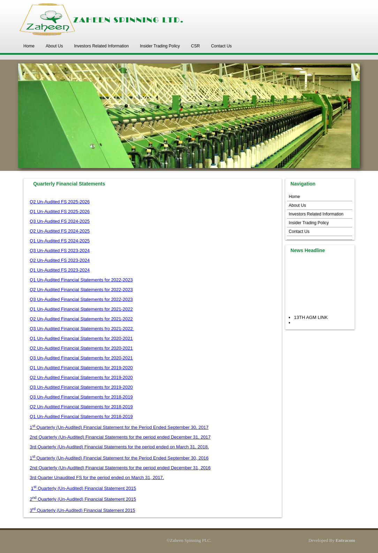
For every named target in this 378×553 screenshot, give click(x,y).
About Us (54, 46)
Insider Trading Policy (160, 46)
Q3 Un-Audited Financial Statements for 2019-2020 (81, 387)
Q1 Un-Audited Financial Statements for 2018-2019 (81, 416)
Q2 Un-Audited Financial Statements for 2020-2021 (81, 348)
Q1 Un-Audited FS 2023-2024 (60, 270)
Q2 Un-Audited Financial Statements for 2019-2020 (81, 377)
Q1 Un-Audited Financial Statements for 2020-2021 (81, 338)
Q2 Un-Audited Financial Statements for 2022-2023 (81, 289)
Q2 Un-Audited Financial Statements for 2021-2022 (81, 318)
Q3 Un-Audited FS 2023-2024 (60, 250)
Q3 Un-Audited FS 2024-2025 (60, 221)
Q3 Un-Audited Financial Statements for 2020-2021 (81, 358)
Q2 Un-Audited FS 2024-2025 (60, 231)
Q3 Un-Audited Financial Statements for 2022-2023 (81, 299)
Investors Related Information (101, 46)
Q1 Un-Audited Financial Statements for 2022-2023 (81, 279)
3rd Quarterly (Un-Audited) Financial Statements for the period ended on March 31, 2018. (119, 446)
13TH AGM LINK (311, 318)
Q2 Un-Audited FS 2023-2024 (60, 260)
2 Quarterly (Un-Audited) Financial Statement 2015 (83, 499)
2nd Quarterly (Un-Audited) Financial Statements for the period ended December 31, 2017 (120, 437)
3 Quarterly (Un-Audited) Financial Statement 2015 (82, 510)
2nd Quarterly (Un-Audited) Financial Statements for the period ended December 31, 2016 (120, 467)
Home (29, 46)
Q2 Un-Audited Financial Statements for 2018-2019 (81, 406)
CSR (195, 46)
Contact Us (221, 46)
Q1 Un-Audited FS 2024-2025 (60, 240)
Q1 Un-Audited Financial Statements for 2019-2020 (81, 367)
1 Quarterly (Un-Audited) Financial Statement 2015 (83, 488)
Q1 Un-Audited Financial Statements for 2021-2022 (81, 309)
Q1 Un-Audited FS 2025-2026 (60, 211)
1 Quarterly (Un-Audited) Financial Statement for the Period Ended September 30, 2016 (119, 458)
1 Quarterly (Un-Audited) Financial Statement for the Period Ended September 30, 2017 (119, 427)
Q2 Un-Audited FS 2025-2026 (60, 201)
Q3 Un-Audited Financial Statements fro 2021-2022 (82, 328)
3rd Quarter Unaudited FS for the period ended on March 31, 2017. (97, 477)
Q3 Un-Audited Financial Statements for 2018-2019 (81, 397)
